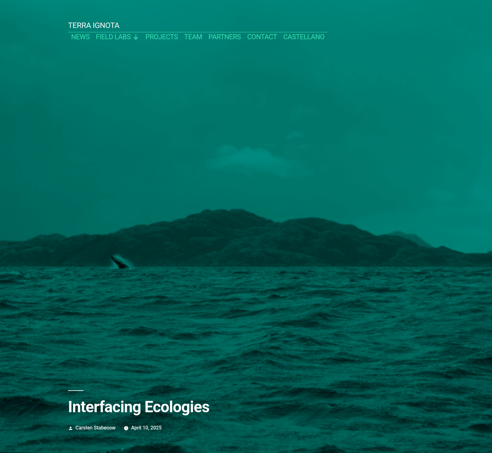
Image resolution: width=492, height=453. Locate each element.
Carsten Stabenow (96, 428)
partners (224, 37)
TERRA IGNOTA (94, 25)
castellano (304, 37)
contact (262, 37)
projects (162, 37)
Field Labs (117, 36)
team (193, 37)
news (80, 37)
